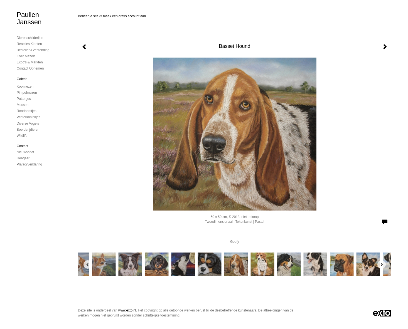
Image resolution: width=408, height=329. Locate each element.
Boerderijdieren (28, 130)
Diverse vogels (28, 123)
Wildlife (22, 136)
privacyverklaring (29, 164)
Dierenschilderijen (30, 38)
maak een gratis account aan (124, 16)
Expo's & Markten (30, 62)
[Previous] (87, 264)
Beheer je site (88, 16)
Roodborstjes (26, 111)
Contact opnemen (30, 68)
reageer (23, 158)
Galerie (22, 79)
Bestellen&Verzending (33, 50)
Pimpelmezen (27, 93)
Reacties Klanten (29, 44)
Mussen (22, 105)
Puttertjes (24, 99)
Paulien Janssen (29, 18)
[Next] (381, 264)
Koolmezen (25, 86)
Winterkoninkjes (28, 117)
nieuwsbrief (25, 152)
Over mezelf (26, 56)
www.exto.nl (127, 310)
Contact (22, 146)
